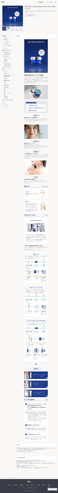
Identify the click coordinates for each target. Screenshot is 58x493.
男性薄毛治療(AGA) (7, 52)
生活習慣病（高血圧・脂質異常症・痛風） (7, 76)
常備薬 (5, 89)
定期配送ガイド (22, 485)
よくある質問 (38, 485)
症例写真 (27, 485)
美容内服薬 (5, 39)
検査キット (5, 91)
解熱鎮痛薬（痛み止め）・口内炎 (8, 81)
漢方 (3, 69)
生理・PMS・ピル (7, 58)
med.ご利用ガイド (15, 485)
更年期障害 (5, 60)
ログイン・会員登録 (49, 2)
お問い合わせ (44, 485)
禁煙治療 (5, 78)
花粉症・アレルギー (7, 73)
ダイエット (4, 48)
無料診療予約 (41, 2)
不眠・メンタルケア (6, 67)
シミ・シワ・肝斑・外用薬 (7, 46)
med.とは (9, 485)
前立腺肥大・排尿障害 (7, 65)
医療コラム (32, 485)
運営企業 (49, 485)
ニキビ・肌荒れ (6, 41)
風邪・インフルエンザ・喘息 (7, 94)
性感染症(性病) (6, 87)
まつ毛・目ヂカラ (6, 43)
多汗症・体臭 (6, 98)
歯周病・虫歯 (6, 96)
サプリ (4, 102)
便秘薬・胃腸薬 (6, 85)
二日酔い (5, 83)
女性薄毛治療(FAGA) (7, 54)
